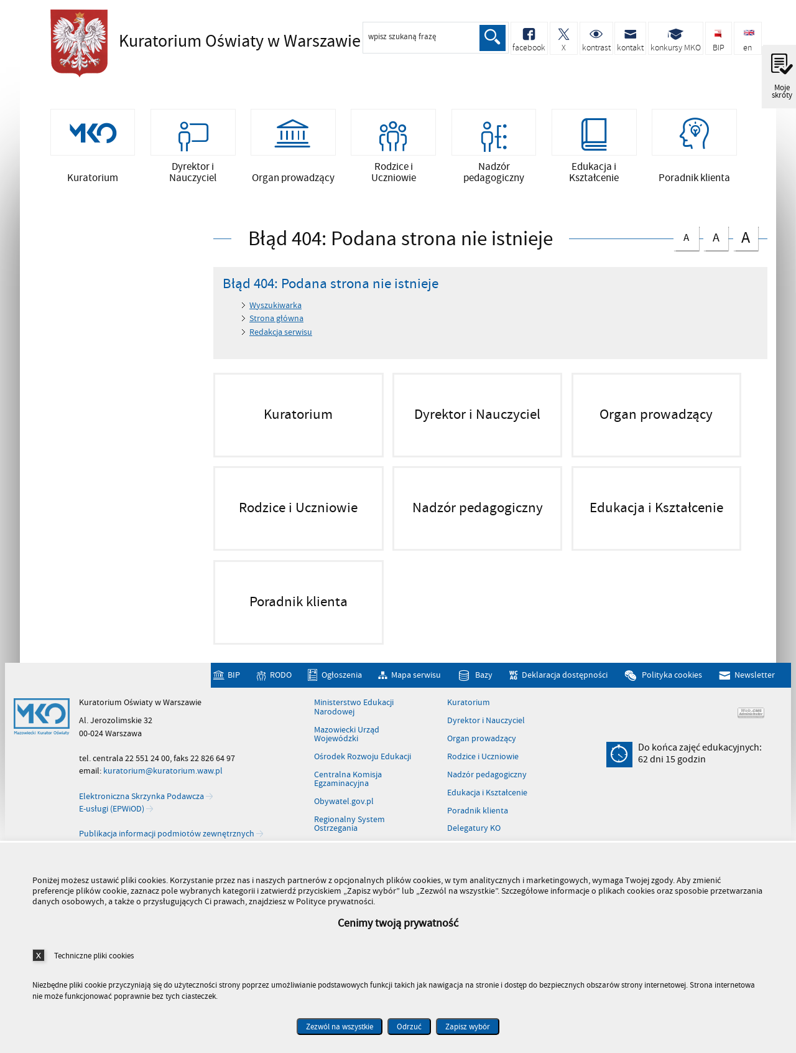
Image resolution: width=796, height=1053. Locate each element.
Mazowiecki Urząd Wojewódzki (346, 735)
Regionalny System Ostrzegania (349, 824)
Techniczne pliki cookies (94, 955)
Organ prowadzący (481, 738)
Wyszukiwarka (275, 305)
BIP (234, 675)
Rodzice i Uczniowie (483, 756)
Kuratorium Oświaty (218, 41)
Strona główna (276, 318)
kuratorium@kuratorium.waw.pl (163, 771)
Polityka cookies (672, 675)
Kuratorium (468, 702)
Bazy (484, 675)
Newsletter (754, 675)
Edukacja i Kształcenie (487, 793)
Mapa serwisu (416, 675)
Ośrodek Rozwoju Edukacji (362, 756)
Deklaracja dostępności (565, 675)
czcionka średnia (715, 235)
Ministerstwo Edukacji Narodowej (354, 707)
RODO (281, 675)
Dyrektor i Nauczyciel (486, 720)
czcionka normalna (685, 235)
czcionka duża (745, 236)
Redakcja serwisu (280, 332)
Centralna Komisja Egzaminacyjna (348, 779)
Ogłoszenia (342, 675)
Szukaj (492, 38)
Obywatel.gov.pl (344, 801)
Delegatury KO (474, 829)
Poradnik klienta (477, 811)
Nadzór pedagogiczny (487, 774)
